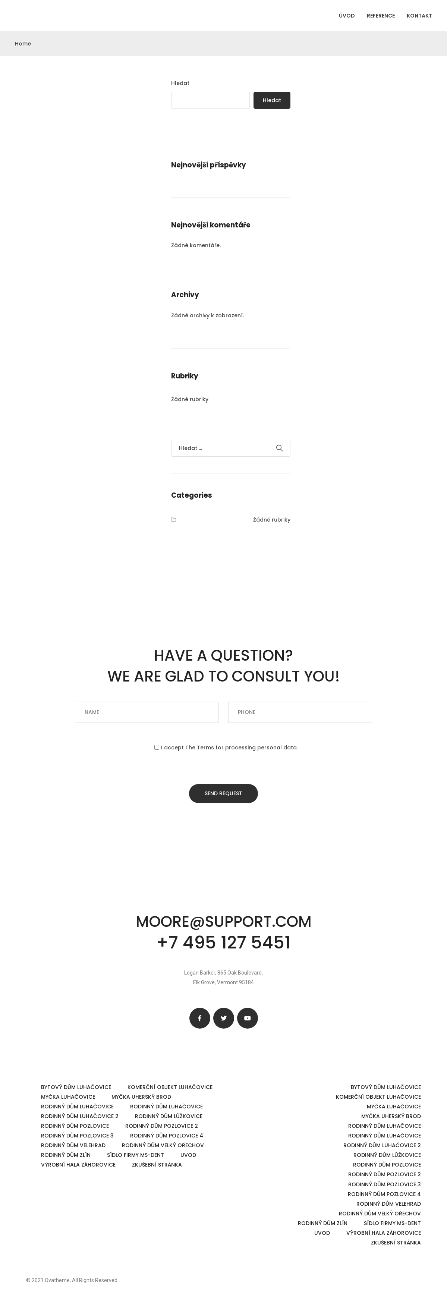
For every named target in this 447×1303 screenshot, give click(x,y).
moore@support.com (224, 921)
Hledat (180, 83)
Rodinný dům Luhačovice (77, 1106)
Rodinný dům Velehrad (73, 1145)
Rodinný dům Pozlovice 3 (77, 1135)
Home (23, 43)
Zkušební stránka (157, 1164)
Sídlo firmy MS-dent (135, 1155)
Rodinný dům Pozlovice (75, 1126)
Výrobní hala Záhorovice (78, 1164)
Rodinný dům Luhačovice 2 (80, 1116)
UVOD (188, 1155)
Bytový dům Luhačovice (76, 1087)
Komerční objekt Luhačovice (170, 1087)
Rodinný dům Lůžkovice (168, 1116)
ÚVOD (347, 15)
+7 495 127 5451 (223, 942)
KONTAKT (419, 15)
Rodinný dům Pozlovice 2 (161, 1126)
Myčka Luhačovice (68, 1097)
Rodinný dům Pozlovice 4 (166, 1135)
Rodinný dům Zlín (66, 1155)
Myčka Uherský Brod (141, 1097)
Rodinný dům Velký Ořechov (163, 1145)
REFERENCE (381, 15)
